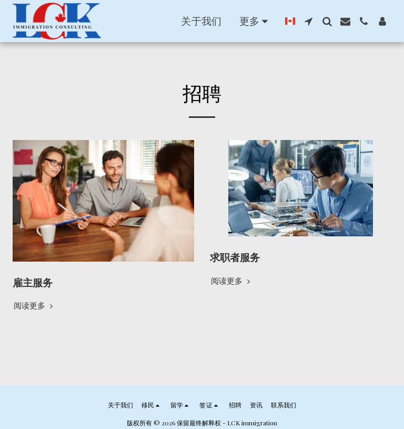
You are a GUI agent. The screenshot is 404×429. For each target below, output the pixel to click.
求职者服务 (235, 257)
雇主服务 (33, 282)
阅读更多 (34, 306)
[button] (205, 21)
